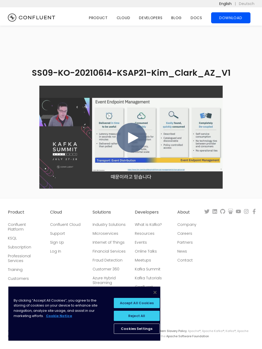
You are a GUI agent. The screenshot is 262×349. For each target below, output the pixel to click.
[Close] (155, 292)
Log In (55, 251)
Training (15, 269)
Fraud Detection (107, 260)
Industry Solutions (109, 224)
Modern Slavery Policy (171, 331)
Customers (18, 278)
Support (57, 233)
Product (98, 17)
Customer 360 (106, 269)
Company (186, 224)
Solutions (102, 212)
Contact (185, 260)
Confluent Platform (17, 227)
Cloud (123, 17)
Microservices (105, 233)
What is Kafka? (148, 224)
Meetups (143, 260)
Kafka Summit (148, 269)
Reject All (136, 315)
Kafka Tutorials (148, 278)
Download (230, 17)
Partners (185, 242)
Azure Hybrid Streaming (104, 280)
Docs (196, 17)
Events (141, 242)
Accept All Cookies (137, 303)
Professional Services (19, 258)
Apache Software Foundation (187, 336)
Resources (144, 233)
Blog (176, 17)
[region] (84, 314)
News (182, 251)
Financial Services (109, 251)
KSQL (12, 238)
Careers (184, 233)
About (183, 212)
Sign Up (57, 242)
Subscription (19, 247)
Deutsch (246, 3)
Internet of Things (109, 242)
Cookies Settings (136, 328)
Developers (150, 17)
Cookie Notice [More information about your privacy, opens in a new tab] (59, 315)
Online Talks (146, 251)
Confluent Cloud (65, 224)
